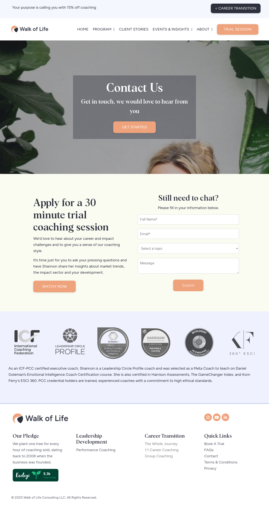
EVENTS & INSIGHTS (172, 27)
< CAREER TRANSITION (235, 6)
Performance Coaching (95, 450)
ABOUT (205, 27)
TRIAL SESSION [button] (238, 27)
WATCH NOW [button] (55, 286)
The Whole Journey (162, 444)
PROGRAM (104, 27)
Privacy (210, 469)
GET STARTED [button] (134, 125)
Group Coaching (160, 457)
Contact (211, 457)
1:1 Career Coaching (163, 450)
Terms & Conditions (221, 463)
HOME (82, 27)
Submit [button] (188, 286)
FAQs (209, 450)
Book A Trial (214, 444)
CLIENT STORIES (133, 27)
